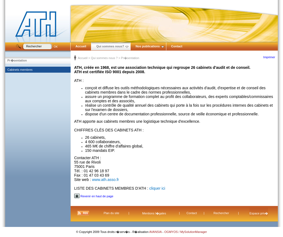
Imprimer (269, 57)
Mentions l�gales (154, 213)
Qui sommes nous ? (104, 58)
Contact (176, 46)
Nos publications (150, 46)
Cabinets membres (19, 69)
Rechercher (221, 213)
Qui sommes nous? (112, 46)
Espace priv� (258, 213)
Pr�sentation (17, 60)
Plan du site (111, 213)
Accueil (81, 46)
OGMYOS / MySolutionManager (185, 231)
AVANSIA (155, 231)
